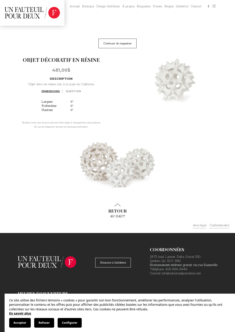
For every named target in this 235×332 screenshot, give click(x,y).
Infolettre (182, 6)
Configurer (69, 323)
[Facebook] (208, 6)
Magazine (144, 6)
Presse (157, 6)
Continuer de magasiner (117, 43)
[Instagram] (214, 6)
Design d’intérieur (108, 6)
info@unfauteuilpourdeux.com (181, 273)
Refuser (44, 323)
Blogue (169, 6)
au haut (117, 211)
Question (73, 91)
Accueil (75, 6)
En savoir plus (20, 313)
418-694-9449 (176, 269)
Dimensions (51, 91)
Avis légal (199, 225)
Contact (196, 6)
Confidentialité (219, 225)
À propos (128, 6)
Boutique (88, 6)
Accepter (20, 323)
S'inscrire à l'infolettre (113, 262)
